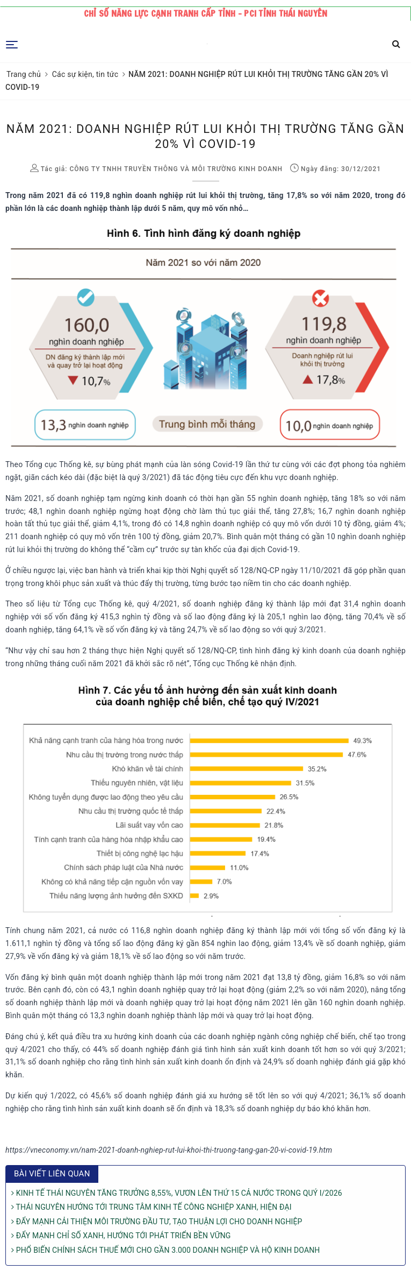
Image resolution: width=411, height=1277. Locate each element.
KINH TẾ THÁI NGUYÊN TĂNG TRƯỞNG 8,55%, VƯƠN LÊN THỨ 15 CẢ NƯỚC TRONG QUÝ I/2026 (176, 1193)
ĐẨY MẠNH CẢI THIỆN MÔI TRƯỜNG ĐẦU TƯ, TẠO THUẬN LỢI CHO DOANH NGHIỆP (156, 1221)
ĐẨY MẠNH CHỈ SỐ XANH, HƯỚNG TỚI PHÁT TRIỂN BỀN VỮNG (120, 1235)
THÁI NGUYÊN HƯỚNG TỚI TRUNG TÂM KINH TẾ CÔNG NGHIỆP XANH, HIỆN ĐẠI (151, 1207)
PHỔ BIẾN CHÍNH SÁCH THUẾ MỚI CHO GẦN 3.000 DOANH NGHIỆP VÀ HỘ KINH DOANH (165, 1250)
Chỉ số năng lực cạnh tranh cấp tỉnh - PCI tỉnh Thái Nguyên (206, 13)
